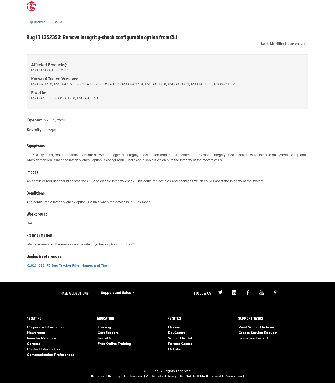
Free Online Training (114, 344)
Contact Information (43, 349)
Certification (108, 333)
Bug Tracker (35, 22)
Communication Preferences (50, 355)
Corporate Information (45, 327)
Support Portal (180, 338)
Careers (33, 344)
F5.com (174, 327)
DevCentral (177, 333)
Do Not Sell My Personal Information (211, 376)
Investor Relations (42, 338)
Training (104, 327)
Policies (98, 376)
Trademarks (133, 376)
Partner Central (180, 344)
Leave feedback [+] (254, 338)
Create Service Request (258, 333)
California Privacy (161, 376)
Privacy (114, 376)
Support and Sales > (117, 293)
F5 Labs (174, 349)
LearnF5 (104, 338)
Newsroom (36, 333)
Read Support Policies (257, 327)
